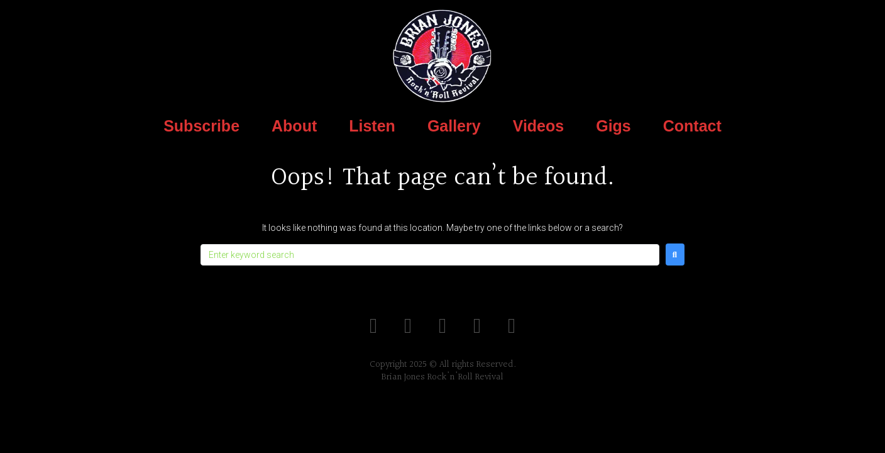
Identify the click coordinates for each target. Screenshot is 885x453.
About (294, 126)
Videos (538, 126)
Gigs (613, 126)
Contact (692, 126)
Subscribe (201, 126)
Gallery (454, 126)
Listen (372, 126)
